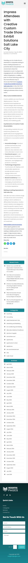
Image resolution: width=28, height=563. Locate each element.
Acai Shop (9, 314)
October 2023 (10, 461)
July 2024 (9, 432)
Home (4, 506)
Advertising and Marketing (13, 323)
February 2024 (10, 448)
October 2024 (10, 422)
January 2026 (10, 374)
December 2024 (11, 416)
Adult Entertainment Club (13, 320)
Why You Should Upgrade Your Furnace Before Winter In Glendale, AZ (15, 301)
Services (5, 510)
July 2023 (9, 471)
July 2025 (9, 393)
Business (6, 54)
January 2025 (10, 413)
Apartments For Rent (12, 343)
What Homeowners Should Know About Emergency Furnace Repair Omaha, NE (14, 294)
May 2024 (9, 439)
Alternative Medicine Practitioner (15, 330)
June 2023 (9, 474)
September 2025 (11, 387)
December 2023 (11, 455)
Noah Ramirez (10, 52)
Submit (22, 547)
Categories (6, 508)
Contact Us (6, 512)
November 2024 (11, 419)
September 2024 (11, 426)
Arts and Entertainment (13, 349)
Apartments (10, 339)
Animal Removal (11, 336)
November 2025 (11, 380)
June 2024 (9, 435)
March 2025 (10, 406)
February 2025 (10, 409)
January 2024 (10, 452)
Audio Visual (10, 356)
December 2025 (11, 377)
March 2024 (10, 445)
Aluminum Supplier (12, 333)
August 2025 (10, 390)
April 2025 (9, 403)
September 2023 (11, 465)
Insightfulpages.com (14, 556)
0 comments (13, 54)
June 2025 (9, 396)
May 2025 (9, 400)
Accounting (10, 317)
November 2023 (11, 458)
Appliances (10, 346)
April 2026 (9, 364)
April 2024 (9, 442)
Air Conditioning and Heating (14, 327)
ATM (8, 352)
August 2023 (10, 468)
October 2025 (10, 383)
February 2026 (10, 370)
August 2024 (10, 429)
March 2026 (10, 367)
